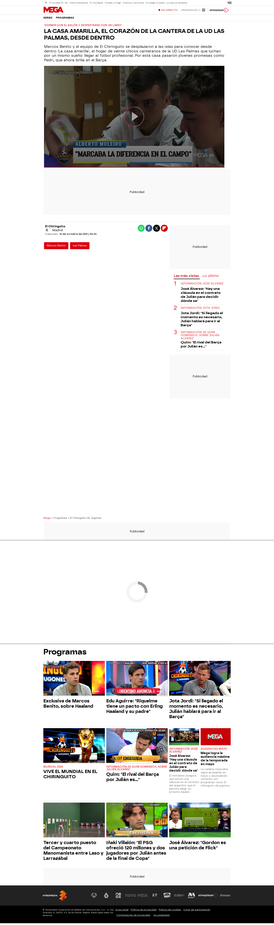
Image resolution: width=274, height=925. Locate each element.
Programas (65, 19)
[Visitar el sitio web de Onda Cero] (167, 897)
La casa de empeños (174, 3)
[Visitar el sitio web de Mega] (143, 897)
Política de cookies (170, 911)
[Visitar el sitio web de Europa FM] (179, 897)
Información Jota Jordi (200, 309)
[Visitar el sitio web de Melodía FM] (191, 897)
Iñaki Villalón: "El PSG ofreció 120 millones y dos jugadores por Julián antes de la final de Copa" (136, 852)
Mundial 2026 (53, 768)
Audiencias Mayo (214, 750)
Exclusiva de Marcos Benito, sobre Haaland (68, 705)
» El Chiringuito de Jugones (85, 519)
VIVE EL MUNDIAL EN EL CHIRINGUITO (70, 776)
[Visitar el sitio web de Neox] (118, 897)
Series (47, 19)
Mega (47, 519)
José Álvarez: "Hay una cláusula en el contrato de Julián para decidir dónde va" (201, 296)
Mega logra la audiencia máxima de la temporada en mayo (215, 760)
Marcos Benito (56, 247)
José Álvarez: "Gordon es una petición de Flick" (197, 847)
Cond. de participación (196, 911)
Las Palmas (80, 247)
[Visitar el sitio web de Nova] (130, 897)
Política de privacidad (143, 911)
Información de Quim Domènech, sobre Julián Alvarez (200, 337)
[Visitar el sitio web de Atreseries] (155, 897)
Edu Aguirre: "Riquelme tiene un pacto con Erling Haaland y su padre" (134, 708)
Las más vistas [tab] (186, 277)
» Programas (59, 519)
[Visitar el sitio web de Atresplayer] (208, 897)
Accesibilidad (161, 917)
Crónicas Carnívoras (132, 3)
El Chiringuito (95, 3)
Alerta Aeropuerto (78, 3)
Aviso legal (121, 911)
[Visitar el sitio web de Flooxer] (225, 897)
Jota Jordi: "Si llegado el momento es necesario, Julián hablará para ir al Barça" (202, 321)
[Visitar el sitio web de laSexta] (106, 897)
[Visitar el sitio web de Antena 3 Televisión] (94, 897)
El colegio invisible (153, 3)
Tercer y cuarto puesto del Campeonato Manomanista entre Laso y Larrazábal (73, 852)
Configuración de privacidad (133, 917)
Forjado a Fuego (112, 3)
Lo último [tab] (211, 277)
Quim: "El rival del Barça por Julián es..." (201, 346)
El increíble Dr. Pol (58, 3)
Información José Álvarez (202, 285)
